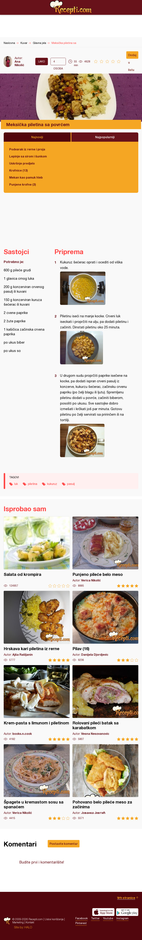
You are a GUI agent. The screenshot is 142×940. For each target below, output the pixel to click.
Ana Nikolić (19, 63)
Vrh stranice (126, 897)
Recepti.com (71, 7)
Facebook (81, 918)
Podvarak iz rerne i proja (27, 149)
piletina (32, 483)
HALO (28, 927)
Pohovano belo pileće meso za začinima (105, 782)
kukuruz (52, 483)
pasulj (71, 483)
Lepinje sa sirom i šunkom (28, 156)
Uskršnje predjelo (22, 163)
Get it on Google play (127, 912)
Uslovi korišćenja (54, 919)
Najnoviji (37, 137)
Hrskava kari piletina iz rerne (37, 626)
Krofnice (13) (18, 170)
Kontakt (30, 922)
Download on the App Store (103, 912)
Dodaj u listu (132, 56)
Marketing (18, 922)
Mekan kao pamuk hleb (26, 177)
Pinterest (81, 923)
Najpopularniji (105, 137)
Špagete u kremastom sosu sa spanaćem (37, 782)
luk (16, 483)
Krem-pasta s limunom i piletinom (37, 703)
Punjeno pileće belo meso (105, 552)
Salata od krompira (37, 552)
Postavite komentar (64, 843)
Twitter (95, 918)
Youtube (108, 918)
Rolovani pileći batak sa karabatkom (105, 703)
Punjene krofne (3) (22, 184)
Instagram (122, 918)
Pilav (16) (105, 626)
